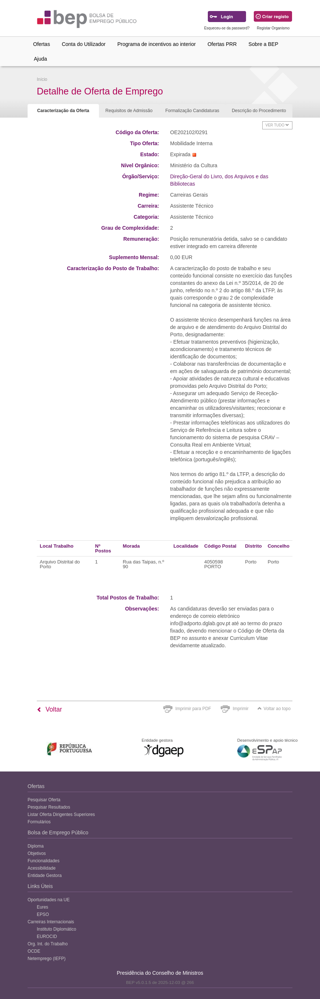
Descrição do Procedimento (259, 110)
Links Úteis (40, 886)
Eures (42, 907)
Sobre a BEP (263, 44)
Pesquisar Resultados (49, 807)
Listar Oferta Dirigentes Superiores (61, 814)
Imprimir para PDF (193, 708)
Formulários (39, 821)
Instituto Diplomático (56, 929)
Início (42, 79)
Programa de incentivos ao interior (156, 44)
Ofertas (41, 44)
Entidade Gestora (45, 875)
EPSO (43, 914)
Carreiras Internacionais (51, 921)
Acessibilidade (42, 868)
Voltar (49, 709)
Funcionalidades (44, 860)
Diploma (36, 846)
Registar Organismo (273, 28)
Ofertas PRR (222, 44)
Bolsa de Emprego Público (58, 832)
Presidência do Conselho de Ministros (160, 973)
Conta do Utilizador (84, 44)
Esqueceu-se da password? (226, 28)
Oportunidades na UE (49, 899)
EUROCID (47, 936)
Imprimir (241, 708)
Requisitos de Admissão (129, 110)
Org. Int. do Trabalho (48, 943)
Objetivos (37, 853)
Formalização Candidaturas (192, 110)
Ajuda (40, 59)
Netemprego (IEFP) (46, 958)
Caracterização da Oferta (63, 110)
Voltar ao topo (274, 708)
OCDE (34, 951)
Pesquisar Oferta (44, 799)
